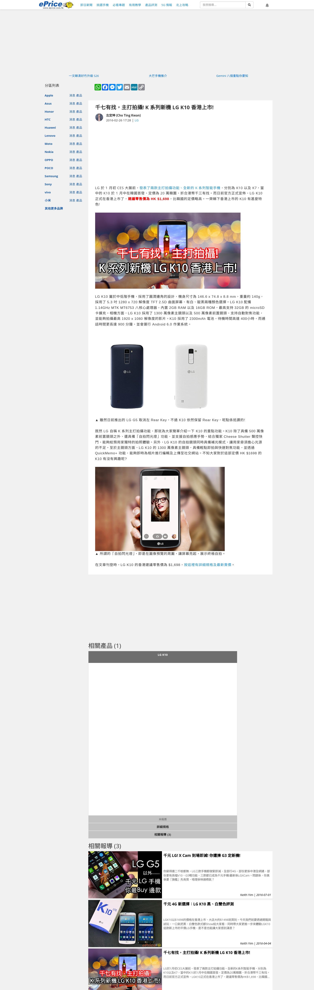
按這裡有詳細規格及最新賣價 (207, 565)
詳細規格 (163, 827)
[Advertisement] (180, 154)
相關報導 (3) (162, 834)
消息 (72, 95)
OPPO (49, 160)
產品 (79, 95)
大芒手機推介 (158, 76)
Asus (48, 103)
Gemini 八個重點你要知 (232, 76)
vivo (48, 192)
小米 (48, 200)
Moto (48, 144)
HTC (48, 119)
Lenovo (50, 136)
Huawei (50, 127)
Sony (48, 184)
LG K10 (163, 655)
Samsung (51, 176)
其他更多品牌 (54, 208)
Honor (49, 111)
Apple (49, 95)
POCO (49, 168)
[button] (267, 5)
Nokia (49, 152)
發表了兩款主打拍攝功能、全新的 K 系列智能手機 (179, 187)
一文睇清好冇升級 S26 (84, 76)
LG (136, 120)
